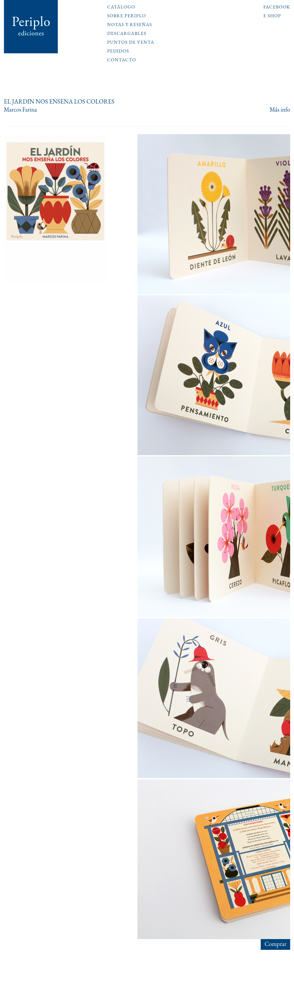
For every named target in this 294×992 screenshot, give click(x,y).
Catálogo (121, 7)
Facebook (276, 7)
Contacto (121, 60)
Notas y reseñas (129, 25)
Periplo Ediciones (31, 26)
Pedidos (118, 51)
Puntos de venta (130, 42)
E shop (272, 16)
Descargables (126, 33)
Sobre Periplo (126, 16)
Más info (280, 110)
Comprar (275, 944)
